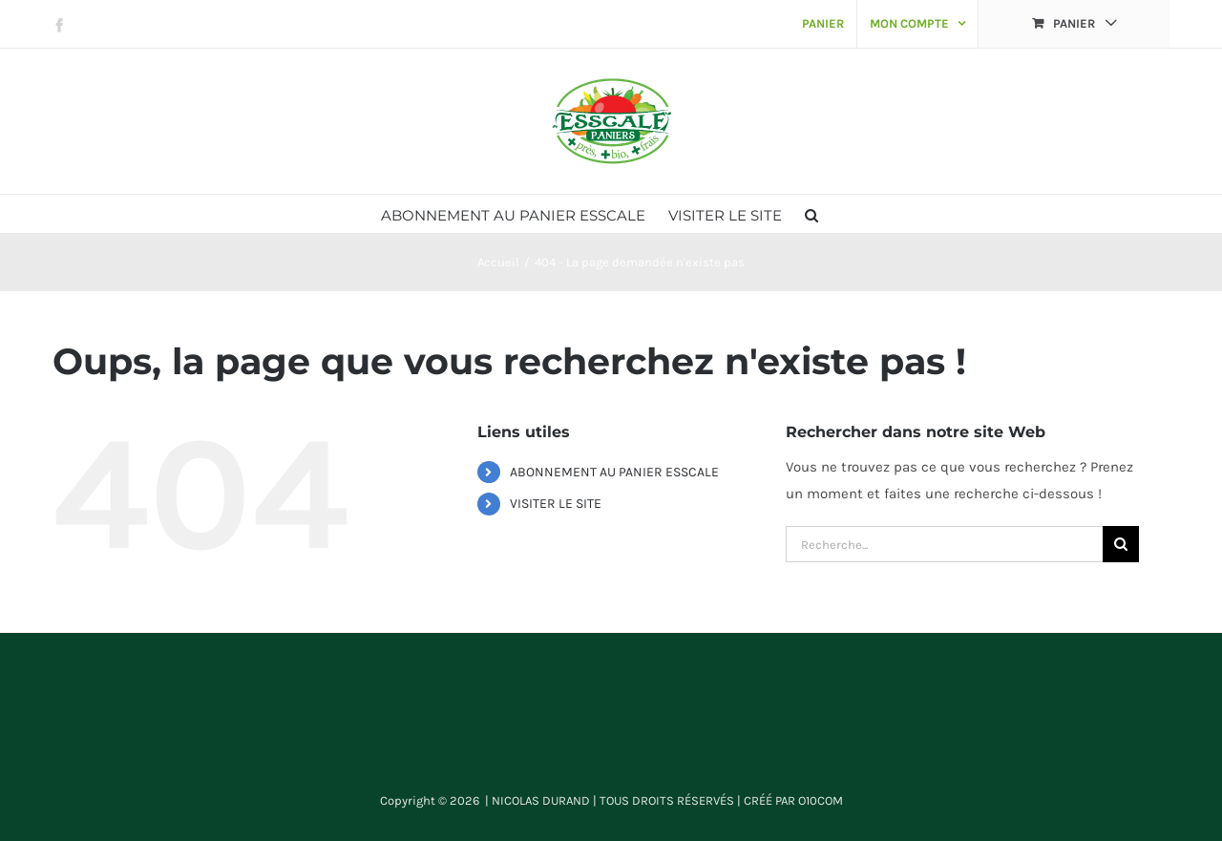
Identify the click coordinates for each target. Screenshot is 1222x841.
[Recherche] (1121, 544)
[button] (811, 214)
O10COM (820, 800)
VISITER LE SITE (555, 503)
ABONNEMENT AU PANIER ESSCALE (614, 472)
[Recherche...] (944, 544)
